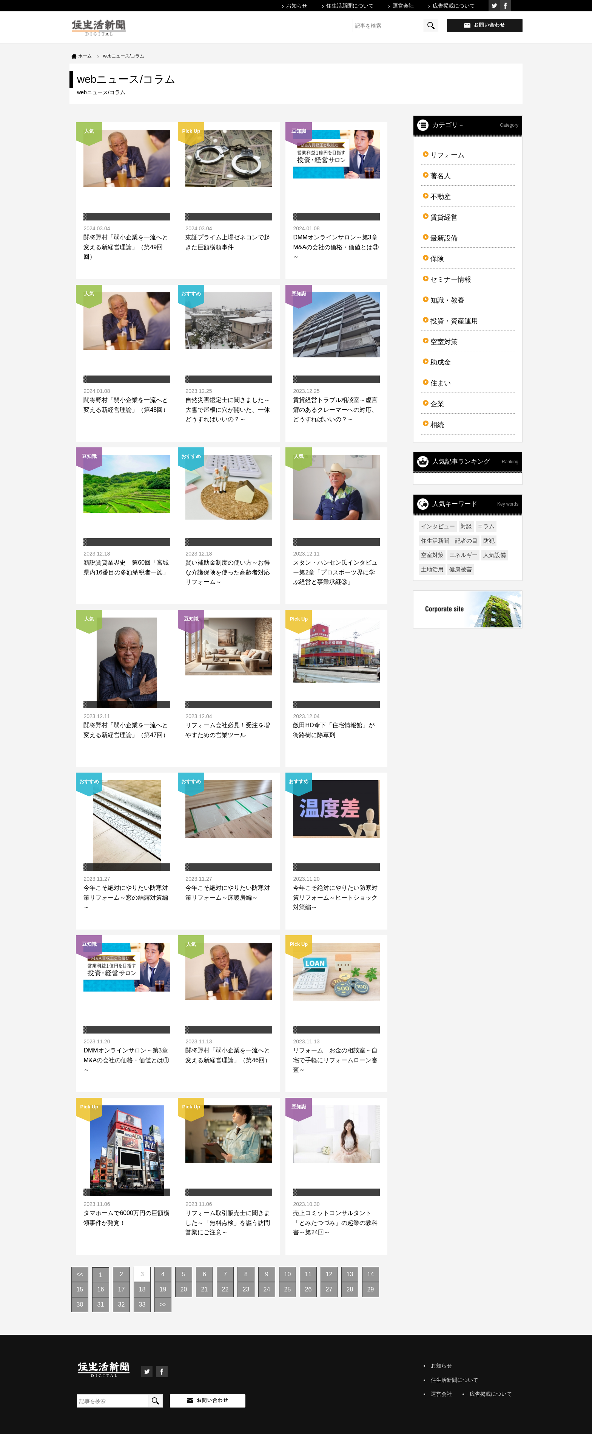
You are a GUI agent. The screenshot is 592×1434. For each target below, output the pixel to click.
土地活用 (432, 569)
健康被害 (460, 569)
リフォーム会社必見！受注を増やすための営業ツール (227, 730)
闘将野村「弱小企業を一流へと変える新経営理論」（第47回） (126, 730)
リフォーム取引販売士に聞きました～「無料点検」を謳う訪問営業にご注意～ (227, 1222)
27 (329, 1289)
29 (370, 1289)
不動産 (440, 196)
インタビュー (438, 526)
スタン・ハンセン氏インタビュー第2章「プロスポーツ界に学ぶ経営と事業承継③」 (335, 572)
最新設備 (444, 238)
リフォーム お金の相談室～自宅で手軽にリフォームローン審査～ (335, 1060)
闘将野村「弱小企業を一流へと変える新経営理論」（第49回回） (125, 247)
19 (163, 1289)
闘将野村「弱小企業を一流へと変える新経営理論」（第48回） (126, 405)
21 (204, 1289)
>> (162, 1304)
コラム (486, 526)
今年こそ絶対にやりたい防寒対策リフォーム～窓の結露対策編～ (125, 897)
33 (142, 1304)
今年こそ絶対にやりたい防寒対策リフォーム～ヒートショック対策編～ (335, 897)
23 (246, 1289)
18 (142, 1289)
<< (79, 1274)
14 (370, 1274)
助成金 (440, 362)
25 (287, 1289)
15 (80, 1289)
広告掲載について (454, 6)
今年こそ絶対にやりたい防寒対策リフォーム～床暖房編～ (227, 893)
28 (350, 1289)
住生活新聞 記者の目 (449, 540)
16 (100, 1289)
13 (350, 1274)
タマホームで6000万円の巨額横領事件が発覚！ (126, 1218)
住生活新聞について (350, 6)
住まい (440, 383)
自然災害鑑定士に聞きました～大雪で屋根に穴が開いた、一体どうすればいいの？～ (227, 409)
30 (80, 1304)
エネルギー (463, 555)
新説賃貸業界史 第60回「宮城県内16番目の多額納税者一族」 (126, 567)
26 (308, 1289)
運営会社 (403, 6)
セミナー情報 (450, 279)
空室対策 (444, 342)
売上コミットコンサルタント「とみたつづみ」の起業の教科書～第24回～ (335, 1222)
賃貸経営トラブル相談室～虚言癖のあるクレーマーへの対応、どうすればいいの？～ (335, 409)
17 (121, 1289)
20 (183, 1289)
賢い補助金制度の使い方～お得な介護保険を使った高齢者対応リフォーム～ (227, 572)
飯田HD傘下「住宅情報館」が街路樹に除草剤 (333, 730)
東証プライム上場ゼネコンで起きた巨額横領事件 (227, 242)
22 (225, 1289)
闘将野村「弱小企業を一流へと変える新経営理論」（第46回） (228, 1055)
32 (121, 1304)
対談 (466, 526)
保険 (437, 258)
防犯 (489, 540)
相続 (437, 424)
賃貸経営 (444, 217)
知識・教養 (447, 300)
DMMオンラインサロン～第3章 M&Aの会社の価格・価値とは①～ (128, 1060)
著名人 (440, 176)
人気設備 (494, 555)
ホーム (85, 56)
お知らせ (296, 6)
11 (308, 1274)
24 (267, 1289)
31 (100, 1304)
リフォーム (447, 155)
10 (287, 1274)
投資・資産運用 (454, 321)
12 (329, 1274)
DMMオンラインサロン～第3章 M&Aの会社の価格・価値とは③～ (338, 247)
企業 (437, 404)
